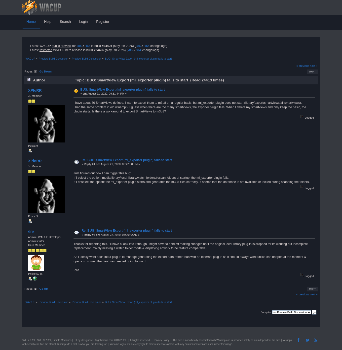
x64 (87, 46)
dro (31, 231)
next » (314, 65)
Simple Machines (62, 340)
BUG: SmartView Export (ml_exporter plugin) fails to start (122, 89)
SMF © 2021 (44, 340)
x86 (79, 46)
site (180, 340)
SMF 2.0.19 (28, 340)
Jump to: (266, 312)
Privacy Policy (161, 340)
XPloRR (35, 90)
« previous (302, 65)
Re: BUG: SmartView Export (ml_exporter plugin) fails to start (126, 160)
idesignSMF (87, 340)
